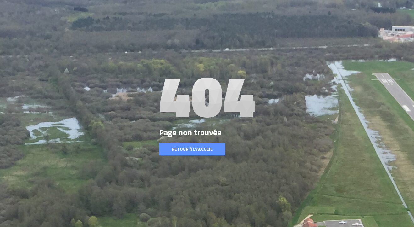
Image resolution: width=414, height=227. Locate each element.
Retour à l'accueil (192, 149)
